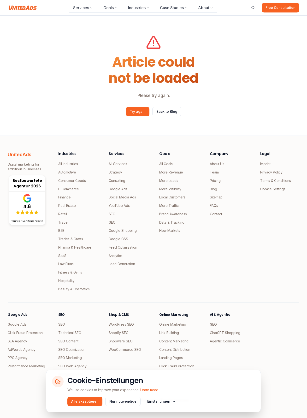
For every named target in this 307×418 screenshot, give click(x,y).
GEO (112, 222)
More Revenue (171, 172)
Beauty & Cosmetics (74, 289)
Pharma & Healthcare (74, 247)
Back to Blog (166, 111)
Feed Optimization (123, 247)
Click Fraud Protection (25, 333)
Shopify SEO (119, 333)
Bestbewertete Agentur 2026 (27, 183)
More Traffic (169, 205)
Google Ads (118, 189)
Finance (64, 197)
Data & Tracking (171, 222)
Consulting (117, 181)
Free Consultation (280, 8)
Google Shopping (123, 230)
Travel (63, 222)
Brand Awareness (173, 214)
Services (83, 7)
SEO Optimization (71, 349)
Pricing (215, 181)
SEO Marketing (70, 358)
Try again (138, 111)
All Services (118, 164)
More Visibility (170, 189)
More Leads (168, 181)
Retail (62, 214)
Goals (110, 7)
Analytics (116, 256)
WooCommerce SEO (125, 349)
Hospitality (66, 281)
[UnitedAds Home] (23, 8)
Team (214, 172)
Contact (216, 214)
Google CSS (118, 239)
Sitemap (216, 197)
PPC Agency (18, 358)
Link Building (169, 333)
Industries (138, 7)
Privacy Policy (271, 172)
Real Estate (67, 205)
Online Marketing (172, 324)
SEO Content (68, 341)
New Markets (169, 230)
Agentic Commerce (225, 341)
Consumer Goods (72, 181)
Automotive (67, 172)
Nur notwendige (122, 401)
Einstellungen (161, 401)
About (205, 7)
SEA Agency (17, 341)
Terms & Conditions (275, 181)
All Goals (166, 164)
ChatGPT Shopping (225, 333)
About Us (217, 164)
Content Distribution (174, 349)
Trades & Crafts (70, 239)
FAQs (214, 205)
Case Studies (174, 7)
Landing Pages (171, 358)
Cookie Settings (272, 189)
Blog (213, 189)
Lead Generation (122, 264)
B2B (61, 230)
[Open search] (253, 7)
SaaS (62, 256)
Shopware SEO (121, 341)
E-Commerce (68, 189)
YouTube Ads (119, 205)
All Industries (68, 164)
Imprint (265, 164)
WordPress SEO (121, 324)
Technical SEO (69, 333)
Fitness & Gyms (70, 272)
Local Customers (172, 197)
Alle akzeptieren (85, 401)
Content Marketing (174, 341)
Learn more (149, 390)
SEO (112, 214)
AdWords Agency (21, 349)
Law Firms (66, 264)
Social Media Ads (122, 197)
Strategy (115, 172)
